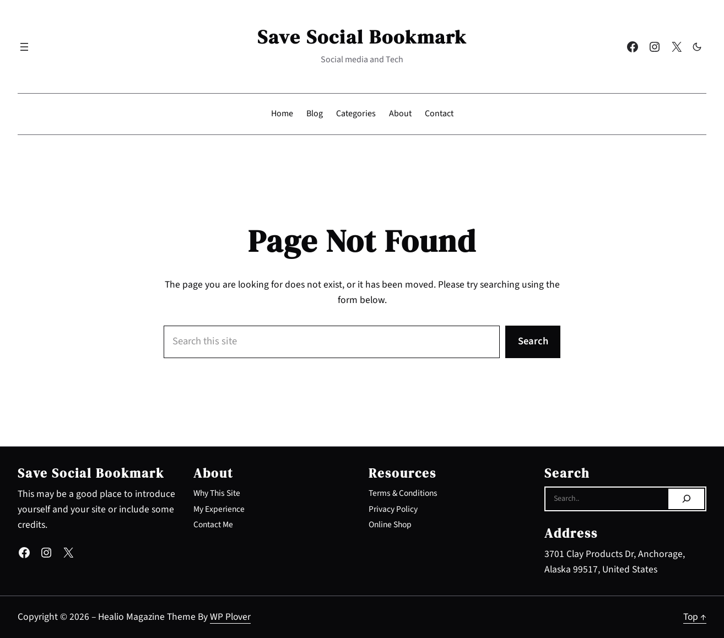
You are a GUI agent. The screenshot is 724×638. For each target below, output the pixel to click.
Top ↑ (694, 617)
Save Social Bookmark (362, 37)
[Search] (686, 499)
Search (533, 341)
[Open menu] (24, 46)
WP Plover (230, 617)
